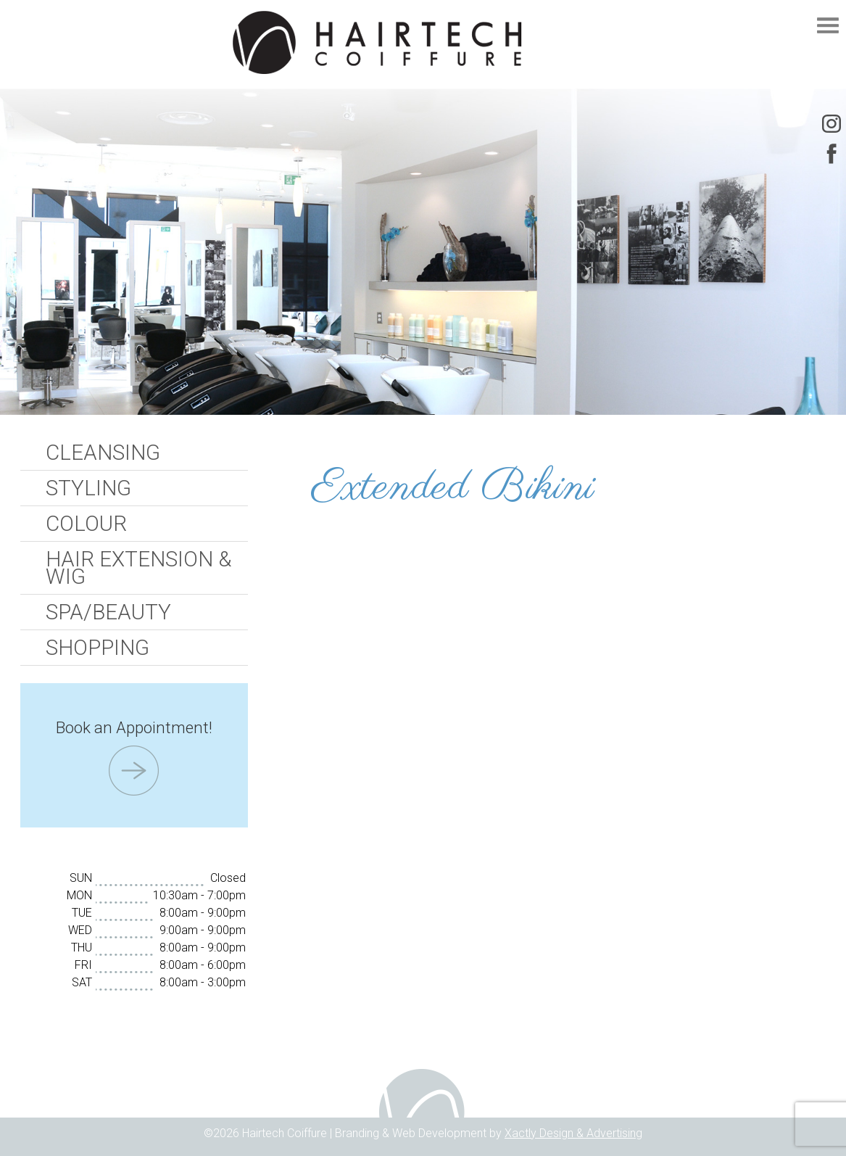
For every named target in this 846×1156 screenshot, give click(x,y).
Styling (88, 488)
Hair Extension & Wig (138, 568)
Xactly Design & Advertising (573, 1133)
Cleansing (103, 452)
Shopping (97, 647)
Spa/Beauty (108, 612)
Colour (86, 523)
